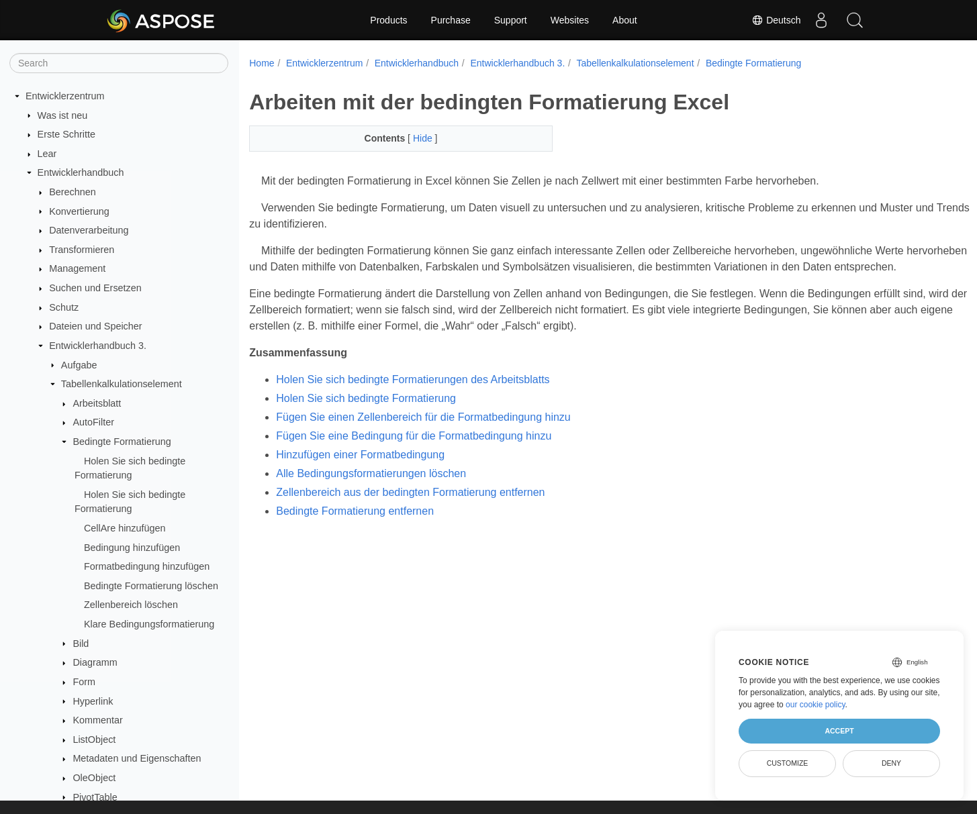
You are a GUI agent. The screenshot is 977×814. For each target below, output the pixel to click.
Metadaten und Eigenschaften (137, 758)
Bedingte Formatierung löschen (151, 585)
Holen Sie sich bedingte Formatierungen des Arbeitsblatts (412, 395)
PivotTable (95, 797)
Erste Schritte (66, 134)
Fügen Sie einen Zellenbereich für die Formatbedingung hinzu (423, 433)
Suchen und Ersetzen (95, 288)
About (624, 20)
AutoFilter (93, 422)
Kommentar (97, 720)
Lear (47, 153)
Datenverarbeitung (88, 230)
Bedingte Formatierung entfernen (355, 527)
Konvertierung (79, 211)
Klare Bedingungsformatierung (149, 624)
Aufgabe (79, 365)
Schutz (64, 307)
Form (84, 681)
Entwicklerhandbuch (81, 172)
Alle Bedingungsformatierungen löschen (371, 489)
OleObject (94, 777)
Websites (570, 20)
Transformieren (81, 249)
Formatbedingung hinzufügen (147, 566)
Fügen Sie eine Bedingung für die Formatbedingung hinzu (413, 452)
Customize (787, 763)
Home (261, 63)
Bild (81, 643)
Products (388, 20)
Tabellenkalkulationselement (121, 383)
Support (510, 20)
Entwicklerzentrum (65, 96)
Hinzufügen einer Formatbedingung (360, 470)
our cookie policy (815, 704)
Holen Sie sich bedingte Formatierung (366, 414)
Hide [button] (413, 138)
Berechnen (72, 192)
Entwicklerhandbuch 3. (97, 345)
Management (77, 268)
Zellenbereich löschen (131, 604)
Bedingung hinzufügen (132, 547)
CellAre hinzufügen (125, 528)
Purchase (451, 20)
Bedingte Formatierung (122, 441)
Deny (891, 763)
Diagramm (95, 662)
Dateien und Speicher (95, 326)
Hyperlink (93, 701)
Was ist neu (63, 115)
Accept (839, 731)
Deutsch (775, 20)
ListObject (94, 739)
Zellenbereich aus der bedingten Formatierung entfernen (410, 508)
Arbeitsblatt (97, 403)
